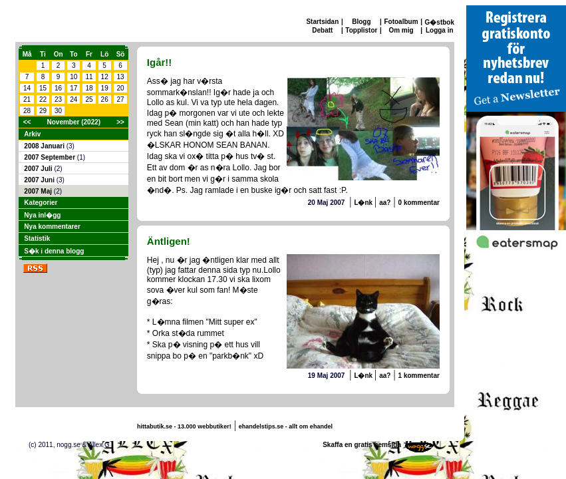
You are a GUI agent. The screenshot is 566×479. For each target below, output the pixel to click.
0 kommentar (419, 202)
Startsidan (322, 21)
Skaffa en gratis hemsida (362, 444)
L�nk (364, 202)
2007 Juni (40, 180)
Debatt (322, 30)
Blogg (361, 21)
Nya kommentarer (52, 226)
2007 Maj (38, 191)
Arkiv (32, 134)
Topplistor (361, 30)
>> (120, 122)
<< (27, 122)
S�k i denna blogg (54, 251)
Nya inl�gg (42, 215)
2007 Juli (39, 168)
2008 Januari (45, 146)
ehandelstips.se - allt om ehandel (286, 426)
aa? (384, 202)
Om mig (400, 30)
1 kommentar (419, 375)
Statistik (37, 238)
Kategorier (40, 202)
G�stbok (439, 22)
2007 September (50, 157)
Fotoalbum (401, 21)
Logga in (440, 30)
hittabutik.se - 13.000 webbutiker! (184, 426)
